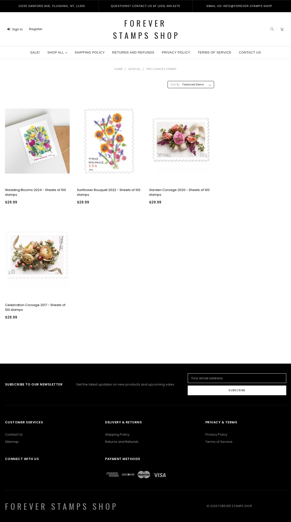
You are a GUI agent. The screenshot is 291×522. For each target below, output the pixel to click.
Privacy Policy (176, 52)
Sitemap (12, 441)
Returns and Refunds (133, 52)
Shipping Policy (90, 52)
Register (36, 29)
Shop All (57, 52)
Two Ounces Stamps (161, 69)
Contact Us (250, 52)
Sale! (35, 52)
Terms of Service (215, 52)
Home (119, 69)
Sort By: (175, 84)
